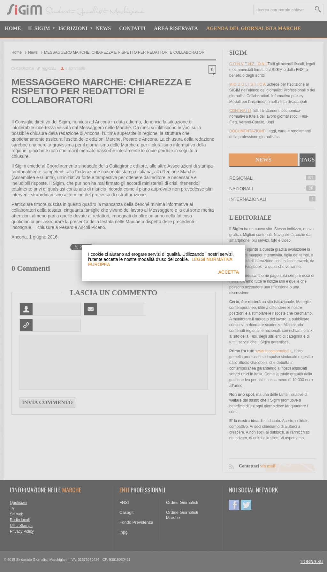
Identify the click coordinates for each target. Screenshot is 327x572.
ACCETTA (228, 272)
